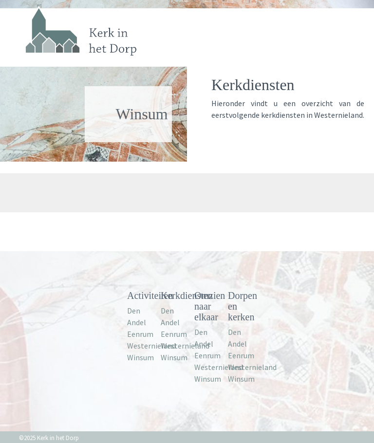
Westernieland (151, 346)
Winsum (140, 357)
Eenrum (140, 334)
